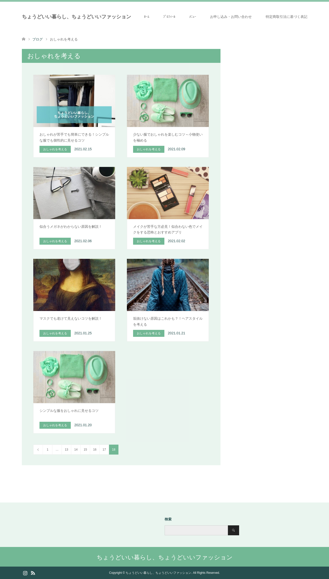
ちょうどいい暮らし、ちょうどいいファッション (76, 16)
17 (104, 449)
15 (85, 449)
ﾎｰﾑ (146, 17)
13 (66, 449)
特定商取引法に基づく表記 (286, 17)
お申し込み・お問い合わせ (231, 17)
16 (94, 449)
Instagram (25, 573)
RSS (33, 573)
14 (75, 449)
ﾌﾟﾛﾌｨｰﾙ (169, 17)
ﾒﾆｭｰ (192, 17)
